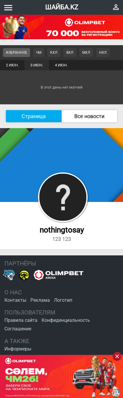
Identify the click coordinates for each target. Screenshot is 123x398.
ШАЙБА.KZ (61, 7)
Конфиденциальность (66, 320)
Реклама (40, 300)
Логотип (63, 300)
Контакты (15, 300)
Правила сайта (20, 320)
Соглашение (17, 329)
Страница (34, 116)
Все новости (89, 116)
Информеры (17, 349)
